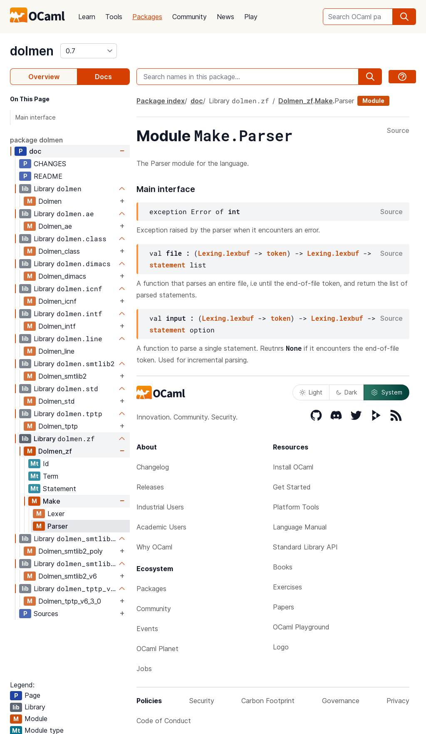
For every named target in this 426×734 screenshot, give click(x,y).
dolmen (32, 50)
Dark (346, 392)
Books (282, 567)
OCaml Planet (157, 648)
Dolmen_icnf (57, 301)
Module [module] (373, 100)
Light (311, 392)
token (277, 253)
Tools (113, 16)
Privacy (397, 701)
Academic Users (161, 527)
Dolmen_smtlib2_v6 (67, 576)
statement (167, 264)
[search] (404, 16)
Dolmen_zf (55, 451)
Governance (340, 701)
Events (147, 628)
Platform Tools (296, 507)
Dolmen (50, 201)
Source (398, 131)
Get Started (292, 487)
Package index (160, 101)
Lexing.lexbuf (224, 253)
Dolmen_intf (57, 326)
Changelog (152, 467)
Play (251, 16)
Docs (103, 76)
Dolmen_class (59, 251)
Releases (150, 487)
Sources (46, 613)
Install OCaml (293, 467)
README (48, 176)
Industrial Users (160, 507)
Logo (281, 647)
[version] (88, 50)
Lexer (55, 513)
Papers (283, 607)
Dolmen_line (56, 351)
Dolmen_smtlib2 (62, 376)
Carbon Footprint (268, 701)
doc (35, 151)
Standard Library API (305, 547)
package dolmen (36, 140)
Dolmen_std (56, 401)
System (386, 392)
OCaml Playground (301, 627)
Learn (86, 16)
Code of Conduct (163, 721)
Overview (43, 76)
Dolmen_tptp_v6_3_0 (69, 601)
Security (201, 701)
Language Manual (300, 527)
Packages (147, 16)
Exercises (287, 587)
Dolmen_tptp (58, 426)
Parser (57, 526)
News (225, 16)
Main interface (35, 117)
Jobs (144, 668)
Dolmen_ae (55, 226)
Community (189, 16)
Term (50, 476)
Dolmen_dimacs (62, 276)
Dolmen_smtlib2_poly (70, 551)
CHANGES (50, 164)
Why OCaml (154, 547)
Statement (59, 488)
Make (51, 501)
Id (46, 463)
